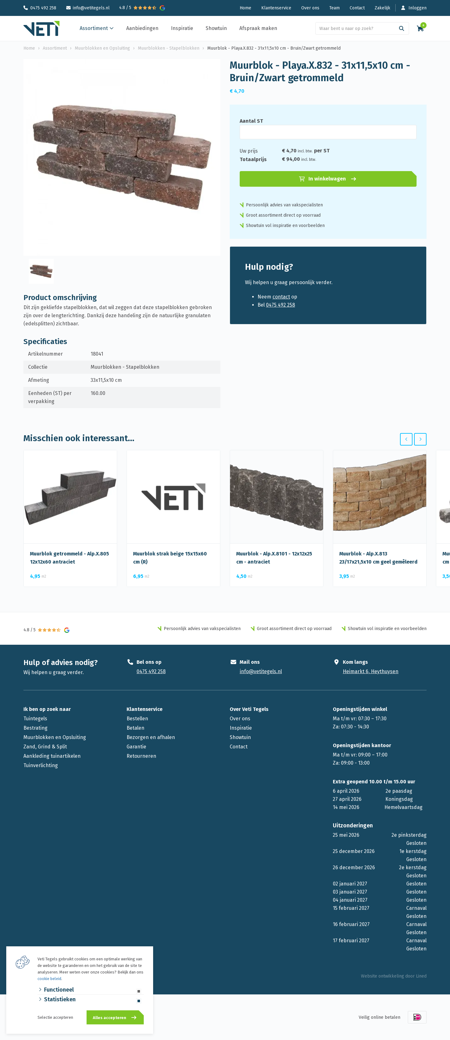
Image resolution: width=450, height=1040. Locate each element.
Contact (357, 8)
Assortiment (94, 28)
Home (245, 8)
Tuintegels (35, 719)
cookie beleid (49, 978)
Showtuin (216, 28)
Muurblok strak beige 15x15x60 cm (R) (170, 558)
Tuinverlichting (40, 765)
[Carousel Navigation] (413, 439)
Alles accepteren (109, 1017)
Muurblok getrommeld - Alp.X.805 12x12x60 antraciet (69, 558)
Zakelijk (382, 8)
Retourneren (141, 756)
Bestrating (35, 728)
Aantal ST (251, 121)
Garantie (136, 747)
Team (334, 8)
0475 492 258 (43, 8)
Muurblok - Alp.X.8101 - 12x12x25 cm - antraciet (274, 558)
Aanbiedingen (142, 28)
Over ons (310, 8)
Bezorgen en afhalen (151, 737)
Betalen (135, 728)
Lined (421, 976)
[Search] (401, 28)
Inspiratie (182, 28)
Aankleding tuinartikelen (52, 756)
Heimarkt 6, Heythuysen (370, 671)
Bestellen (137, 719)
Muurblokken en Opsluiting (54, 737)
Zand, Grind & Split (45, 747)
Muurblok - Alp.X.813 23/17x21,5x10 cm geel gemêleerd (378, 558)
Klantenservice (276, 8)
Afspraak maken (258, 28)
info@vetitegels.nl (91, 8)
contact (281, 297)
